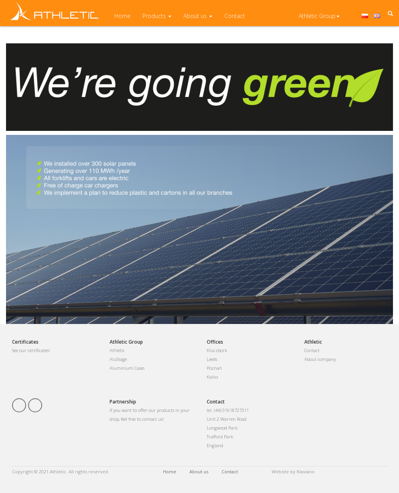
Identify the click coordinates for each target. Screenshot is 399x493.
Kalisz (212, 377)
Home (122, 20)
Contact (234, 20)
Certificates (25, 341)
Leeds (212, 359)
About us (197, 20)
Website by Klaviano (293, 472)
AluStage (118, 359)
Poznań (214, 368)
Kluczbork (217, 350)
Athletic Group (319, 20)
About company (320, 359)
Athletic (117, 350)
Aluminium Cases (127, 368)
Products (156, 20)
